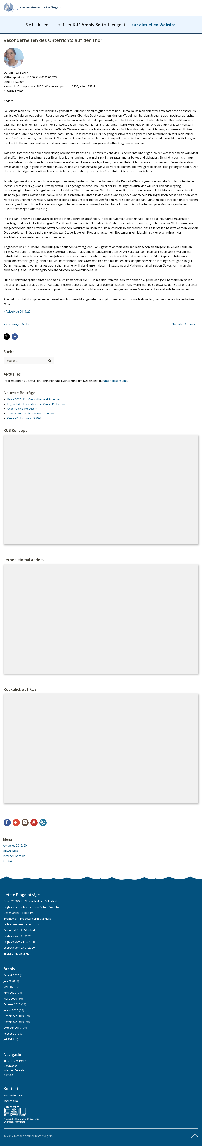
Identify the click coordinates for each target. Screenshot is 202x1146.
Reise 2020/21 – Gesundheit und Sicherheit (34, 399)
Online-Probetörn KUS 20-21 (25, 418)
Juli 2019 (9, 1039)
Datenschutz (11, 1107)
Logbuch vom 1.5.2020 (18, 936)
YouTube (34, 822)
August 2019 (11, 1033)
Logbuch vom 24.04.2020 (19, 942)
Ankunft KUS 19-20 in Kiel (19, 930)
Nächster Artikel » (184, 324)
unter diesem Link (115, 381)
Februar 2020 (12, 1004)
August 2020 (11, 975)
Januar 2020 (11, 1010)
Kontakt (8, 861)
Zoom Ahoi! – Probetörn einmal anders (30, 413)
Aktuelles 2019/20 (15, 846)
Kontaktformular (14, 1095)
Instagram (25, 822)
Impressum (11, 1101)
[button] (7, 336)
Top (194, 1136)
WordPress (43, 822)
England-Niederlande (16, 953)
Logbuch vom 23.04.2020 (19, 947)
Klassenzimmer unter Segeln (40, 7)
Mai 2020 (9, 987)
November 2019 (14, 1022)
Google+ (16, 822)
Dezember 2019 (14, 1016)
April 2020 (10, 992)
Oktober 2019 (12, 1027)
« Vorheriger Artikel (17, 324)
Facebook (7, 822)
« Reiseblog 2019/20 (17, 312)
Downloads (10, 851)
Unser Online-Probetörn (22, 408)
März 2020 (10, 998)
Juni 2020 (9, 981)
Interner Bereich (14, 856)
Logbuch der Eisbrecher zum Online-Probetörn (36, 404)
